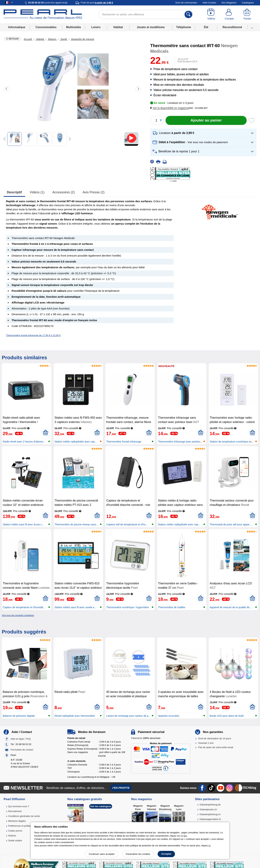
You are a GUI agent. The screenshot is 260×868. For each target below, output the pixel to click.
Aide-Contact (209, 2)
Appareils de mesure (82, 39)
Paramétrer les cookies (138, 854)
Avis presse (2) (94, 192)
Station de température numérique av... (231, 441)
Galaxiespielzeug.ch (210, 814)
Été (206, 27)
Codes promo (15, 830)
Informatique (16, 27)
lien (185, 836)
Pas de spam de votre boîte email (215, 747)
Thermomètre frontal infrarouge (123, 441)
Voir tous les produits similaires (18, 615)
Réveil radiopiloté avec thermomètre (75, 715)
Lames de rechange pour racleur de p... (128, 715)
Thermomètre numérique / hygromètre (127, 607)
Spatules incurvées (168, 715)
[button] (170, 108)
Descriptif (14, 192)
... (252, 27)
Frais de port (97, 2)
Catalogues (248, 2)
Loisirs (96, 27)
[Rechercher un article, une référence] (145, 14)
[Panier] (247, 14)
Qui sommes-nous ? (18, 806)
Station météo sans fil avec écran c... (23, 524)
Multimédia (73, 27)
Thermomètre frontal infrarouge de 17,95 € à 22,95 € (33, 335)
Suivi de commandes (186, 2)
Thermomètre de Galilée (171, 607)
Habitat (118, 27)
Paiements (145, 738)
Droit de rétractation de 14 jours (214, 738)
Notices (12, 835)
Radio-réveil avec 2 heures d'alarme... (24, 441)
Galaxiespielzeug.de (210, 804)
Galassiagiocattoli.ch (210, 819)
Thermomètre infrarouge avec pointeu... (180, 441)
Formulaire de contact (21, 749)
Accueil (28, 39)
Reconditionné (232, 27)
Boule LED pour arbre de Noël (227, 715)
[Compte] (229, 14)
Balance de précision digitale (19, 715)
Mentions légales (17, 821)
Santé (64, 39)
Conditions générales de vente (24, 816)
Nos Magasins (229, 2)
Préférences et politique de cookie (26, 825)
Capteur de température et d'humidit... (24, 607)
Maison (52, 39)
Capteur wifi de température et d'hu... (127, 524)
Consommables (46, 27)
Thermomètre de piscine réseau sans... (76, 524)
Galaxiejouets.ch (208, 809)
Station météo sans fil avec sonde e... (76, 607)
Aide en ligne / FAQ (20, 739)
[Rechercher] (188, 14)
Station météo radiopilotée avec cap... (76, 441)
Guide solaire (15, 840)
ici (210, 845)
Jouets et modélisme (150, 27)
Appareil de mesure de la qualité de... (231, 607)
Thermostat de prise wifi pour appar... (230, 524)
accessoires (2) (63, 192)
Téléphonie (183, 27)
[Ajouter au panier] (206, 120)
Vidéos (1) (37, 192)
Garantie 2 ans (206, 743)
